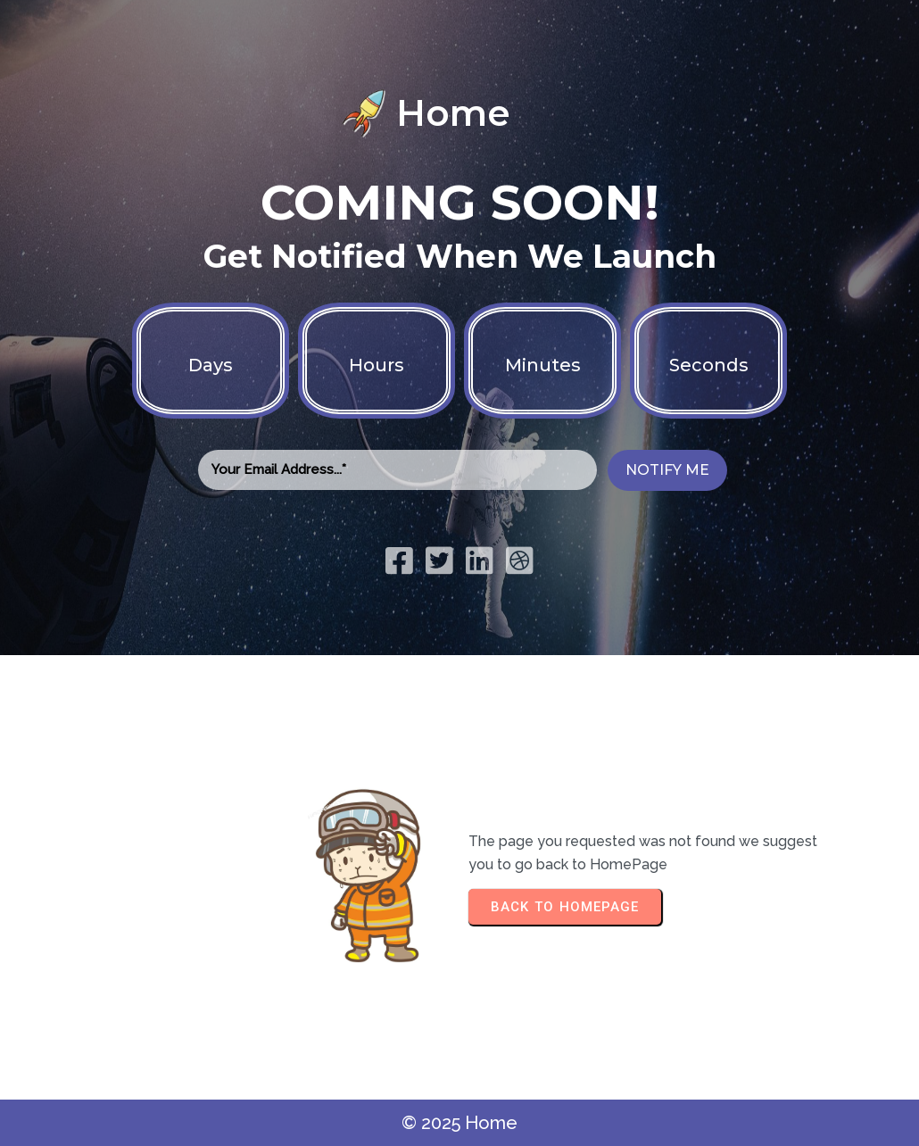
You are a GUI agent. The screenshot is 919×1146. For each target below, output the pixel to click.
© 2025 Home (459, 1123)
